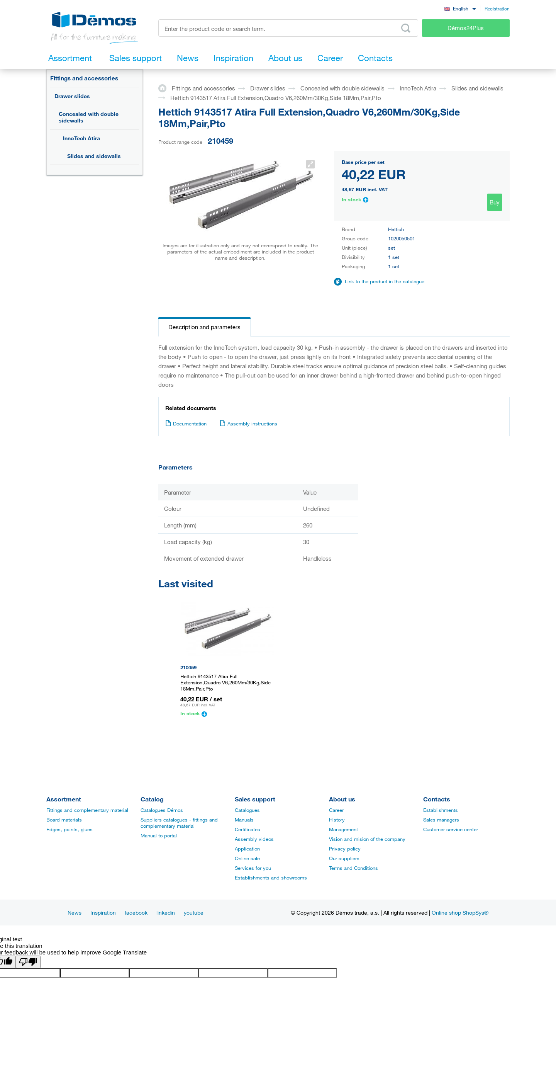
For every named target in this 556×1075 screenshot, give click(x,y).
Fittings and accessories (84, 78)
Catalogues (247, 810)
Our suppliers (344, 858)
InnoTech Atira (81, 138)
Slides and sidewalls (94, 156)
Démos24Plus (466, 27)
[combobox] (460, 8)
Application (247, 848)
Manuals (244, 819)
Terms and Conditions (353, 868)
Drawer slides (72, 96)
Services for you (253, 868)
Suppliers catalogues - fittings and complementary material (179, 822)
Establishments (440, 810)
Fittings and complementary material (87, 810)
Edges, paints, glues (69, 829)
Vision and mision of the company (367, 839)
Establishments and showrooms (271, 877)
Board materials (64, 819)
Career (336, 810)
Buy (495, 202)
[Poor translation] (28, 962)
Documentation (186, 423)
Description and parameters (204, 326)
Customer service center (450, 829)
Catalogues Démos (162, 810)
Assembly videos (254, 839)
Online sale (247, 858)
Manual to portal (159, 835)
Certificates (247, 829)
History (337, 819)
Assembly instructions (248, 423)
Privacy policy (345, 848)
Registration (497, 8)
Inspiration (103, 912)
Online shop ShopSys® (460, 912)
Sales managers (441, 819)
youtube (193, 912)
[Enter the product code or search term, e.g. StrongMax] (288, 28)
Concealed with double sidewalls (89, 117)
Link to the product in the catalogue (384, 281)
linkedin (165, 912)
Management (343, 829)
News (74, 912)
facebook (136, 912)
